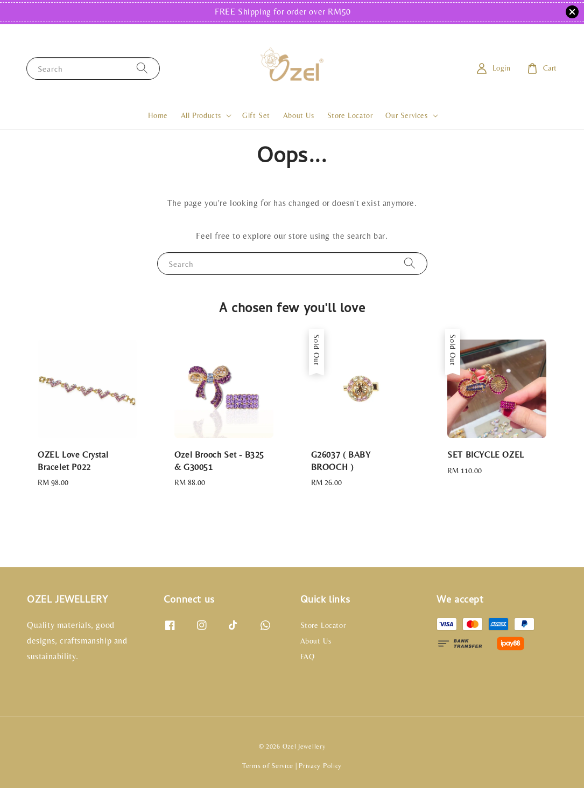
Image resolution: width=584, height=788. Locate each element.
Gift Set (256, 115)
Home (157, 115)
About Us (298, 115)
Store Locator (350, 115)
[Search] (142, 68)
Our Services (406, 115)
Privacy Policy (320, 766)
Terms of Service (267, 766)
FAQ (307, 656)
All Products (201, 115)
